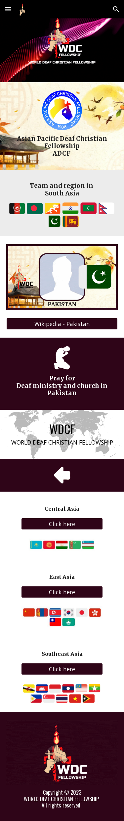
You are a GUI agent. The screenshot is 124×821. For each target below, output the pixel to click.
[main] (62, 146)
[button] (8, 9)
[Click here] (61, 524)
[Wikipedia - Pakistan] (62, 324)
